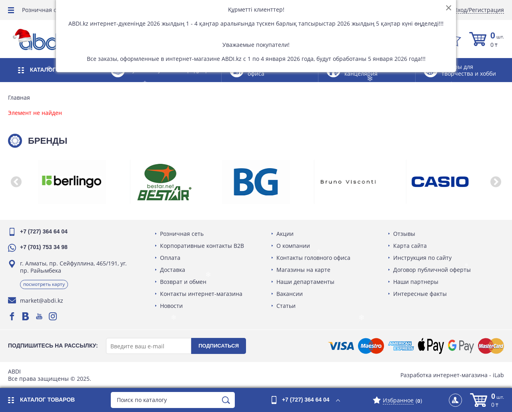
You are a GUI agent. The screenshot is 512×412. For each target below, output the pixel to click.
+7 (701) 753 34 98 (44, 247)
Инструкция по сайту (422, 257)
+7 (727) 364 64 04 (44, 231)
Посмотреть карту (44, 284)
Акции (285, 233)
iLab (498, 375)
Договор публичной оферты (432, 269)
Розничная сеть (44, 10)
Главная (19, 97)
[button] (16, 182)
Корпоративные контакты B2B (202, 245)
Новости (171, 306)
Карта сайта (410, 245)
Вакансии (289, 293)
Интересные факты (420, 293)
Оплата (170, 257)
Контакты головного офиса (313, 257)
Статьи (286, 306)
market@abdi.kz (41, 300)
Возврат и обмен (183, 281)
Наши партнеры (415, 281)
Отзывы (404, 233)
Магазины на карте (303, 269)
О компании (293, 245)
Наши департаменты (305, 281)
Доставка (172, 269)
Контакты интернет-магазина (201, 293)
